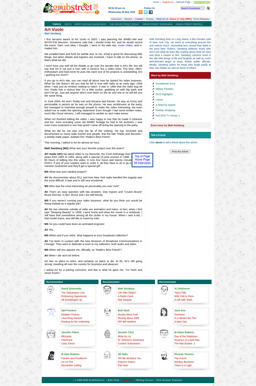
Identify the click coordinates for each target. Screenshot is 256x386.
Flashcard (66, 340)
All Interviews (142, 162)
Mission (128, 19)
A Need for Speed (165, 104)
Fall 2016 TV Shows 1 (168, 115)
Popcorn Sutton (126, 361)
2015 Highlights (164, 94)
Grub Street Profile (189, 24)
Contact (139, 19)
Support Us (168, 2)
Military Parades (164, 88)
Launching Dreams (71, 318)
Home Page (142, 159)
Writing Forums (144, 380)
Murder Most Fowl (128, 314)
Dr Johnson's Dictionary (131, 340)
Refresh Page (183, 2)
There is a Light (183, 365)
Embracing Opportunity (74, 296)
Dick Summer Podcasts (169, 380)
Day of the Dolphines (186, 336)
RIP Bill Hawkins (127, 321)
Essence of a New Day (187, 340)
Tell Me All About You (129, 358)
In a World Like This (185, 318)
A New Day (180, 321)
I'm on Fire (67, 361)
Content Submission (129, 343)
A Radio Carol (125, 296)
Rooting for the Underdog (75, 321)
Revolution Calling (71, 365)
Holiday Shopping (165, 110)
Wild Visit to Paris (184, 296)
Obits (67, 24)
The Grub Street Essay (124, 24)
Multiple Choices (70, 314)
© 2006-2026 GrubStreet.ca (89, 380)
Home (156, 2)
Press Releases (201, 19)
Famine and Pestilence (74, 358)
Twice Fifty (180, 292)
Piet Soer (123, 365)
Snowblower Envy (165, 83)
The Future (180, 358)
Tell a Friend (158, 135)
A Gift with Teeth (183, 299)
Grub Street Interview (157, 24)
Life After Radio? (127, 292)
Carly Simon (68, 343)
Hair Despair (125, 299)
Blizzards (66, 336)
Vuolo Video (125, 45)
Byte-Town (113, 380)
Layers (159, 99)
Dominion (179, 314)
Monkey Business (184, 361)
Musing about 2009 (128, 318)
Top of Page (142, 156)
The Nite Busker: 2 (184, 343)
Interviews (116, 19)
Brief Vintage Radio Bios (90, 24)
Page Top (128, 380)
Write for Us (162, 19)
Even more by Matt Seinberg (167, 125)
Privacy (150, 19)
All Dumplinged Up (71, 299)
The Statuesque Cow (73, 292)
